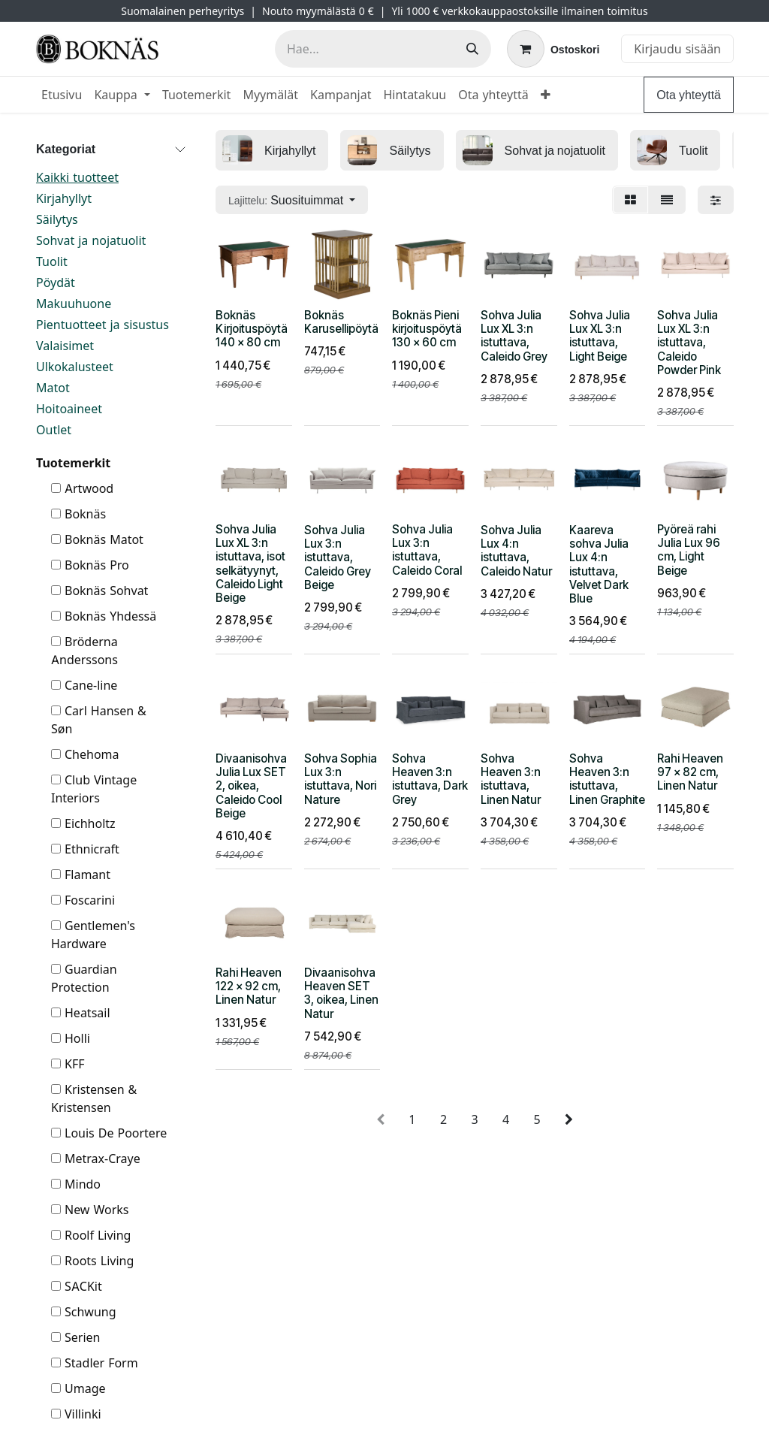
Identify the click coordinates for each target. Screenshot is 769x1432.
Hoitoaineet (69, 408)
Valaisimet (65, 345)
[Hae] (472, 49)
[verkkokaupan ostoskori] (553, 49)
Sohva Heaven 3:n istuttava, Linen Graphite (607, 779)
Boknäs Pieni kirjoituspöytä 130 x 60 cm (427, 328)
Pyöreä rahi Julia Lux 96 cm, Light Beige (688, 550)
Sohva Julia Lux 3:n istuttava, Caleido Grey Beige (337, 557)
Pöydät (55, 282)
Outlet (53, 429)
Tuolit (52, 261)
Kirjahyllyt (64, 198)
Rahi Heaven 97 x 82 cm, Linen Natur (690, 772)
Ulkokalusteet (74, 366)
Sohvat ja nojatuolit (91, 240)
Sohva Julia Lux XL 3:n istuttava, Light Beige (599, 336)
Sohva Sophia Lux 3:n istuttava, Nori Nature (340, 779)
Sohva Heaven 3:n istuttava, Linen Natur (511, 779)
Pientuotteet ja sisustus (102, 324)
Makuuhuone (73, 303)
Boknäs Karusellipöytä (341, 322)
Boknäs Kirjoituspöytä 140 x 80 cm (252, 328)
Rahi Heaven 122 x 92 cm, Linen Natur (249, 986)
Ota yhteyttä (688, 94)
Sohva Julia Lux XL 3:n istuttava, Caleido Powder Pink (689, 342)
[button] (292, 200)
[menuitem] (61, 95)
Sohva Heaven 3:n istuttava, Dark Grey (430, 779)
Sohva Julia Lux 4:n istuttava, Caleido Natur (516, 551)
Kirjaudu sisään (677, 48)
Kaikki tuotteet (77, 177)
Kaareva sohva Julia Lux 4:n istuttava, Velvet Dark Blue (599, 564)
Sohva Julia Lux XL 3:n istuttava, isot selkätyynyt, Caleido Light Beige (250, 563)
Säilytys (57, 219)
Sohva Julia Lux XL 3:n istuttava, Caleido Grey (514, 336)
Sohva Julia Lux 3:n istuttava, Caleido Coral (427, 550)
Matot (53, 387)
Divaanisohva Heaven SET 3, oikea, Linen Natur (341, 993)
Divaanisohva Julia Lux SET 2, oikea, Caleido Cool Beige (251, 785)
